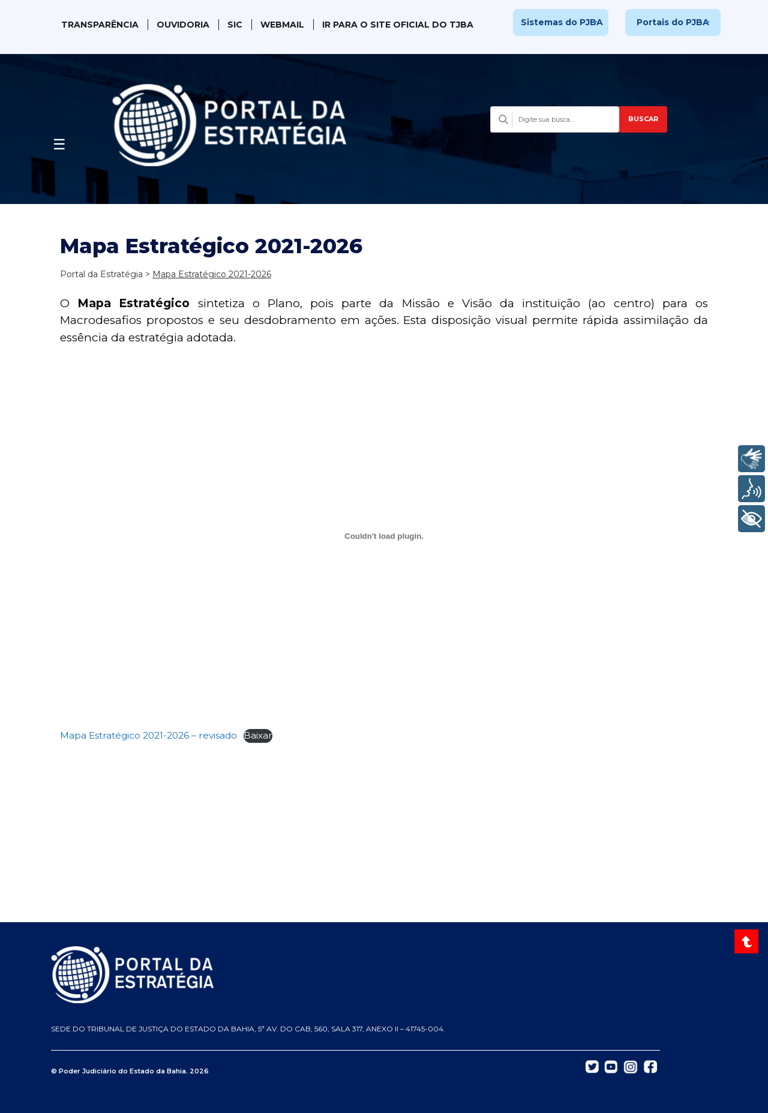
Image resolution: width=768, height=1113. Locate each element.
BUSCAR (643, 119)
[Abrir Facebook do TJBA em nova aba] (650, 1065)
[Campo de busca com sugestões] (554, 119)
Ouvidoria (183, 24)
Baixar (258, 735)
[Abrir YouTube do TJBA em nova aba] (611, 1065)
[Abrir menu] (59, 141)
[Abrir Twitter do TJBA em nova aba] (592, 1065)
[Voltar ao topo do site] (747, 941)
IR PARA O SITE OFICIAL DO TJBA (397, 24)
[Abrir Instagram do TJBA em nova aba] (630, 1066)
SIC (234, 24)
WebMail (282, 24)
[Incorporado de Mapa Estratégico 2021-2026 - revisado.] (384, 536)
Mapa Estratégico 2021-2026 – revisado (148, 735)
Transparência (100, 24)
